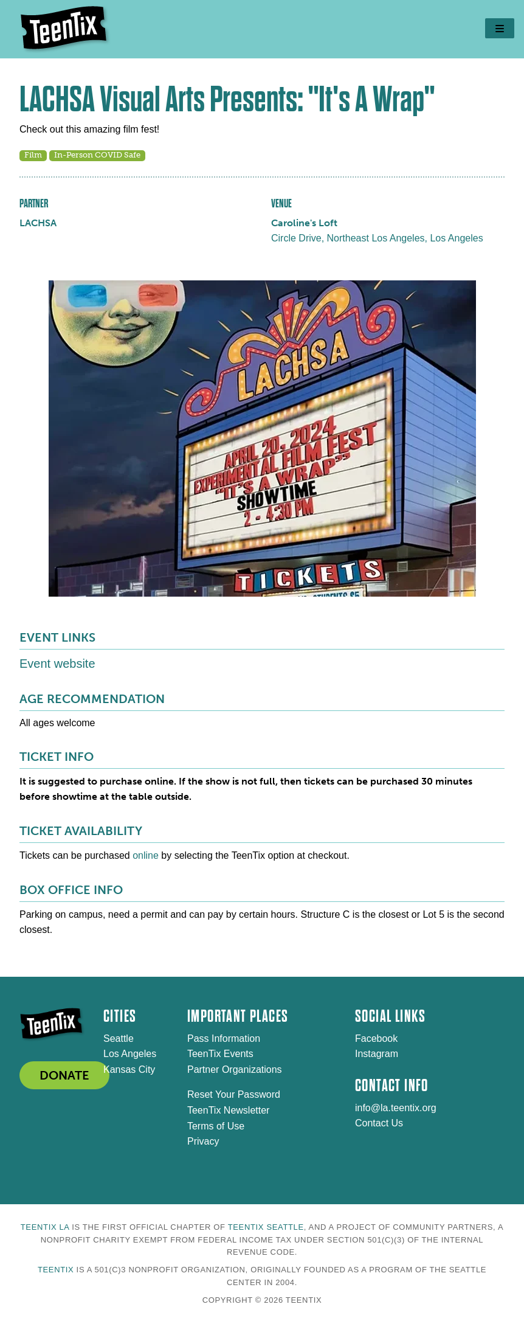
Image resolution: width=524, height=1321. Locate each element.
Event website (57, 663)
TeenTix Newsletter (228, 1110)
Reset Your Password (233, 1094)
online (146, 855)
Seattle (118, 1038)
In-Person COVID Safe (97, 154)
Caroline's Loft (304, 223)
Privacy (203, 1141)
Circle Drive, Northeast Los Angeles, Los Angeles (377, 238)
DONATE (64, 1075)
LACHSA (38, 223)
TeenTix (56, 1269)
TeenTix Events (220, 1054)
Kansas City (129, 1069)
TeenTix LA (45, 1227)
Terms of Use (215, 1126)
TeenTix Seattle (266, 1227)
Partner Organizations (234, 1069)
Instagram (376, 1054)
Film (33, 154)
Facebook (376, 1038)
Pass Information (223, 1038)
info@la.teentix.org (395, 1108)
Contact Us (379, 1123)
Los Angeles (129, 1054)
